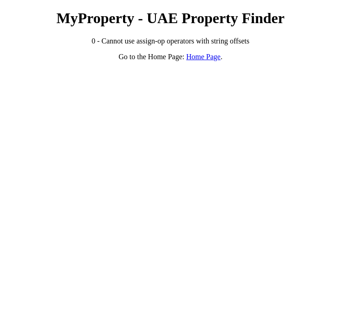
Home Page (203, 57)
